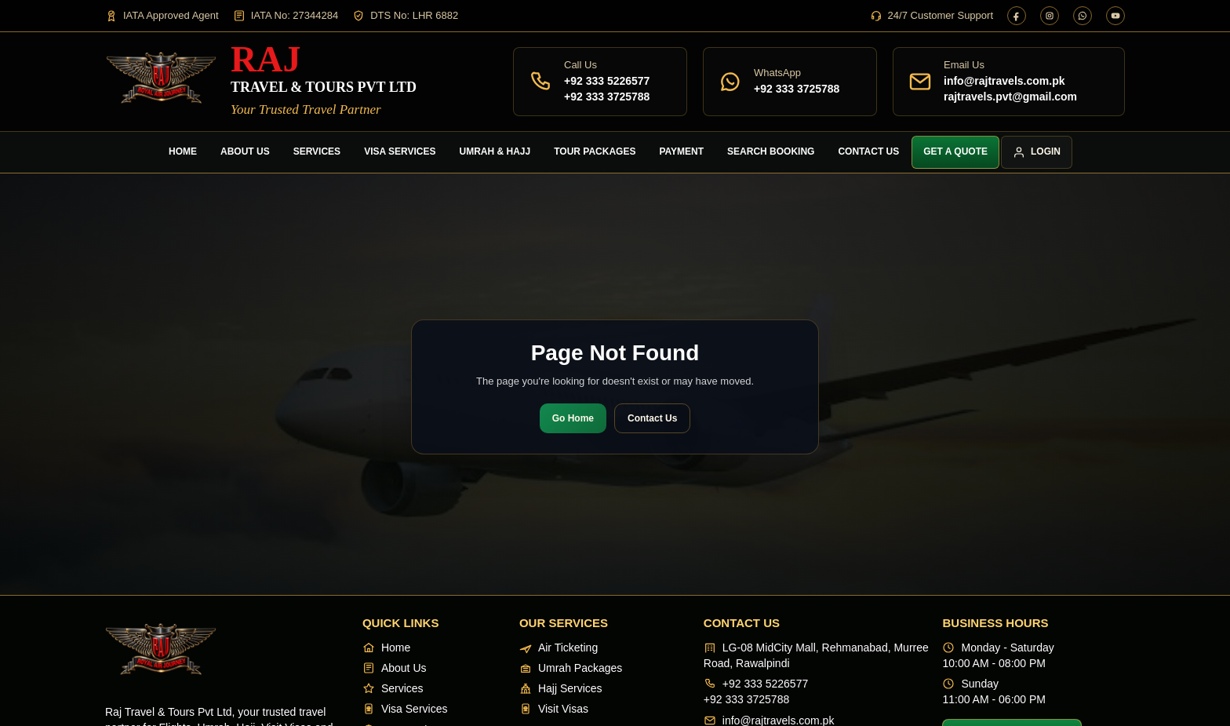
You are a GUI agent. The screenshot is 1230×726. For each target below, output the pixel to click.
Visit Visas (553, 708)
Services (316, 151)
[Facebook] (1016, 15)
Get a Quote (955, 151)
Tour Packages (594, 151)
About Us (245, 151)
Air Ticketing (558, 647)
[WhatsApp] (1082, 15)
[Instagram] (1049, 15)
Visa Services (399, 151)
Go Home (573, 418)
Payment (681, 151)
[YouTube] (1115, 15)
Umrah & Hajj (495, 151)
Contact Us (868, 151)
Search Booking (770, 151)
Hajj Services (560, 688)
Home (183, 151)
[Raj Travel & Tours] (261, 81)
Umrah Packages (570, 668)
